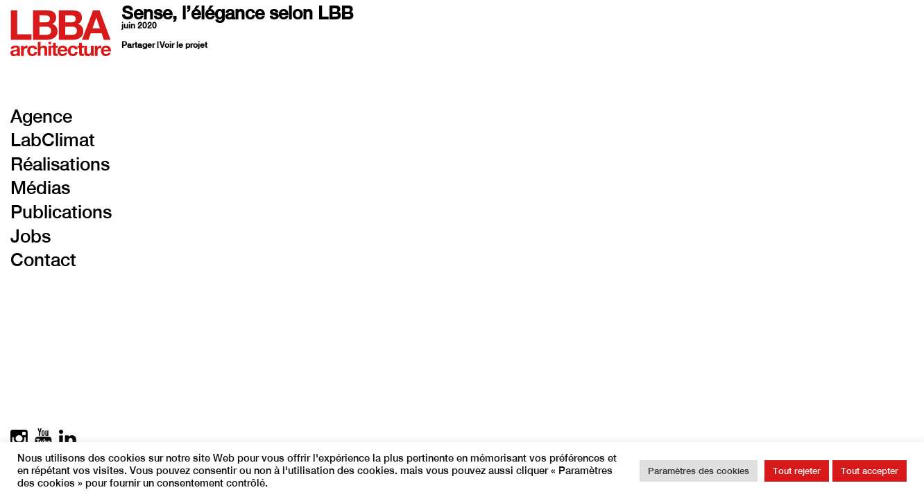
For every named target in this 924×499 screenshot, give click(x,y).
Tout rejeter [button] (797, 471)
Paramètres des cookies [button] (698, 471)
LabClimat (52, 139)
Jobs (30, 236)
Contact (43, 259)
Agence (41, 116)
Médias (40, 187)
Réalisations (60, 164)
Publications (61, 211)
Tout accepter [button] (869, 471)
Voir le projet (183, 45)
